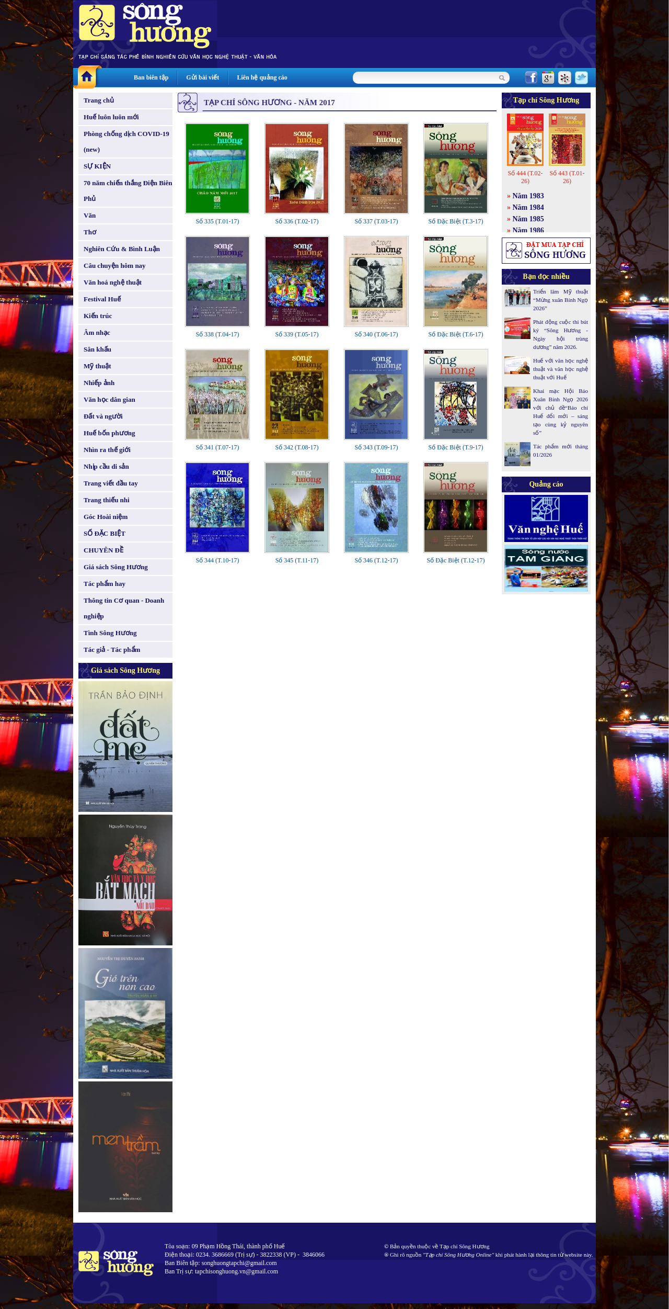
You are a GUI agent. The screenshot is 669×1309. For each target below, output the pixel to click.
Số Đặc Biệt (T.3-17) (456, 221)
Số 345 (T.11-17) (297, 560)
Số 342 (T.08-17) (296, 447)
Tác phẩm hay (104, 584)
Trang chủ (99, 100)
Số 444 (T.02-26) (525, 177)
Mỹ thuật (97, 366)
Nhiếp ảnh (99, 383)
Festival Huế (102, 299)
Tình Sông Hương (110, 633)
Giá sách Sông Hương (116, 567)
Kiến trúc (98, 316)
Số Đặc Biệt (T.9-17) (456, 447)
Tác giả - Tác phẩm (112, 649)
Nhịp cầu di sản (106, 466)
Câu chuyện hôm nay (115, 265)
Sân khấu (97, 349)
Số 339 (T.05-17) (296, 334)
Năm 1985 (528, 219)
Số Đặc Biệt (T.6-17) (456, 334)
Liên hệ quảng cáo (262, 77)
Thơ (90, 232)
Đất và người (103, 416)
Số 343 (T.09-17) (376, 447)
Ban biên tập (151, 77)
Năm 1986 (528, 230)
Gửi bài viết (202, 77)
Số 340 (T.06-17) (376, 334)
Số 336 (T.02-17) (296, 221)
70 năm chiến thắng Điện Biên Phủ (128, 190)
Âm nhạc (97, 332)
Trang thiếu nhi (107, 500)
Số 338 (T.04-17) (217, 334)
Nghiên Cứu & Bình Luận (122, 249)
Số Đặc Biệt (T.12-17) (456, 560)
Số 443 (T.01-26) (566, 177)
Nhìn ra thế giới (107, 450)
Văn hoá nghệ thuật (113, 282)
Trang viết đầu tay (111, 483)
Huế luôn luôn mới (111, 117)
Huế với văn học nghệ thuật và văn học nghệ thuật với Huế (560, 368)
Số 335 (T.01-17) (217, 221)
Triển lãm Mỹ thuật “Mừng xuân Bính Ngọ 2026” (560, 299)
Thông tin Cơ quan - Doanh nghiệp (124, 608)
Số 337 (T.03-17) (376, 221)
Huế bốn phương (109, 433)
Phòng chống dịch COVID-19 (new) (126, 141)
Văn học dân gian (109, 399)
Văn (90, 215)
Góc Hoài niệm (106, 517)
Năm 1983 (528, 196)
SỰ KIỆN (97, 166)
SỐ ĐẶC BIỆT (104, 533)
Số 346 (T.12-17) (376, 560)
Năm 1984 (528, 207)
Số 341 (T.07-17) (217, 447)
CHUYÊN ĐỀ (103, 550)
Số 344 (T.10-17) (217, 560)
